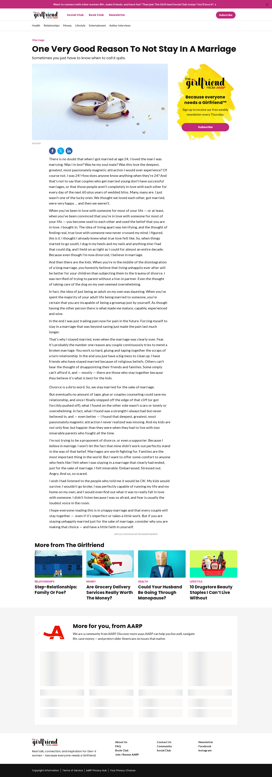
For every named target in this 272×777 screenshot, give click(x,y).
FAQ (118, 746)
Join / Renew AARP (127, 754)
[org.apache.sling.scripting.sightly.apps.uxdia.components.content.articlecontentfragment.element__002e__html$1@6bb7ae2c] (100, 143)
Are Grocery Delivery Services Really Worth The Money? (109, 592)
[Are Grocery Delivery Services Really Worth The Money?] (110, 575)
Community (164, 746)
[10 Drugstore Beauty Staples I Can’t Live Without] (213, 575)
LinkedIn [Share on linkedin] (69, 150)
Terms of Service (72, 770)
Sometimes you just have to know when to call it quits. (79, 58)
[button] (233, 25)
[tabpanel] (234, 25)
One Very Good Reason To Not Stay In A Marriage (134, 49)
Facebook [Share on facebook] (52, 150)
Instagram (205, 750)
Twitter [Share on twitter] (60, 150)
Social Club (75, 15)
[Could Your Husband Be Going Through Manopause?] (162, 575)
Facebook (204, 746)
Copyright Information (45, 770)
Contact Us (164, 742)
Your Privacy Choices (122, 770)
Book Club (96, 15)
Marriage (38, 40)
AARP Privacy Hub (96, 770)
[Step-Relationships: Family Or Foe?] (58, 572)
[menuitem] (36, 27)
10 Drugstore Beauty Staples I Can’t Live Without (211, 592)
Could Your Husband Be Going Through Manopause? (160, 592)
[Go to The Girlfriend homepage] (41, 15)
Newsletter (117, 15)
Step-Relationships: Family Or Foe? (56, 589)
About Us (121, 742)
